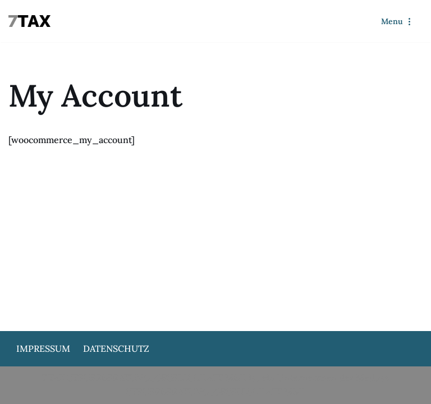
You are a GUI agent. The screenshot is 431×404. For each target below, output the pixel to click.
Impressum (43, 348)
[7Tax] (32, 21)
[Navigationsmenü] (398, 21)
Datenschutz (116, 348)
